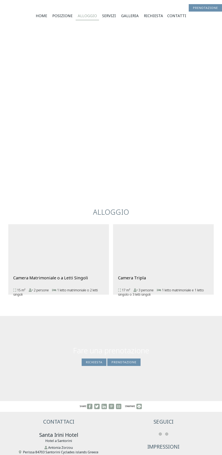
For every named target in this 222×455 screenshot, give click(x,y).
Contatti (176, 15)
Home (41, 15)
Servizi (109, 15)
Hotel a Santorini (58, 440)
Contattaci (58, 421)
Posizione (62, 15)
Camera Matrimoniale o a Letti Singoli (50, 278)
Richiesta (153, 15)
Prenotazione (205, 8)
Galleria (130, 15)
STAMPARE (133, 406)
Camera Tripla (132, 278)
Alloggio (87, 15)
